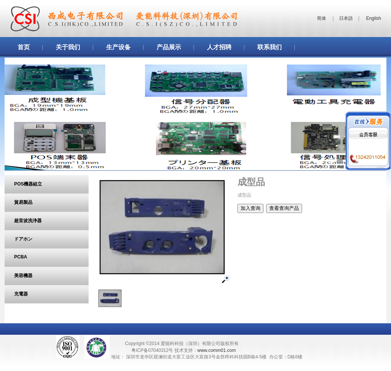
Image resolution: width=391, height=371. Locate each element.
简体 (321, 18)
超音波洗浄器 (28, 220)
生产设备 (118, 47)
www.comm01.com (216, 350)
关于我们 (68, 47)
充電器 (21, 294)
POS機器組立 (28, 184)
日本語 (346, 18)
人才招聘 (219, 47)
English (373, 18)
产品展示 (169, 47)
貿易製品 (23, 202)
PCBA (20, 257)
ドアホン (23, 239)
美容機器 (23, 275)
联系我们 (269, 47)
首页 (24, 47)
